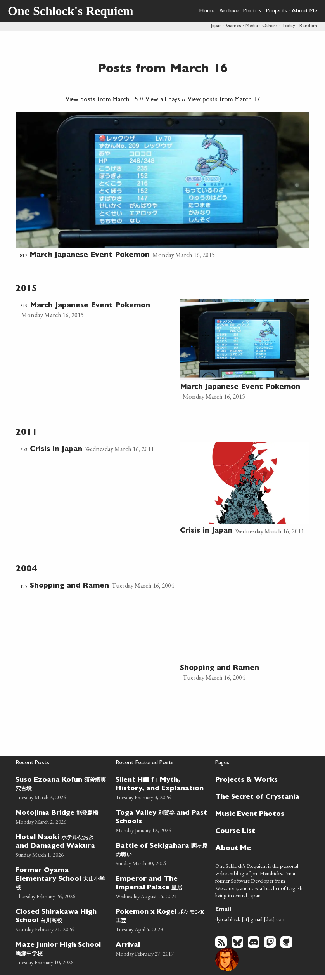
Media (251, 26)
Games (233, 26)
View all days (162, 100)
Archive (229, 11)
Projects (276, 11)
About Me (304, 11)
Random (308, 26)
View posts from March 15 (102, 100)
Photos (252, 11)
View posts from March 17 (224, 100)
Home (206, 11)
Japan (216, 26)
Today (288, 26)
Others (270, 26)
